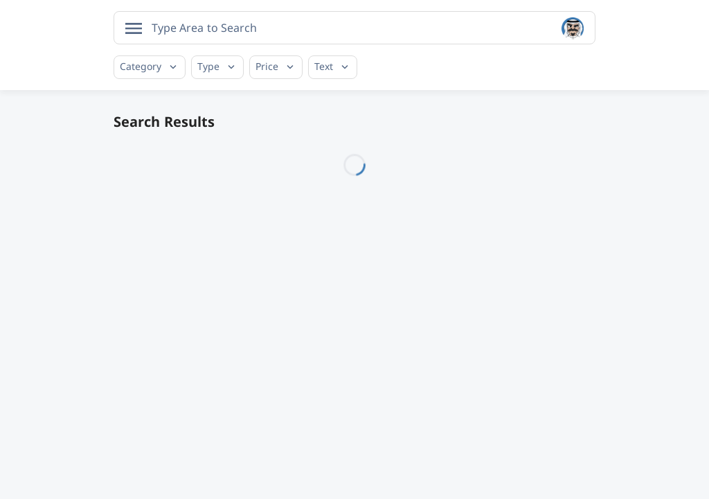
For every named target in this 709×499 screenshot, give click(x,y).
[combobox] (354, 27)
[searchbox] (207, 27)
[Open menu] (134, 28)
